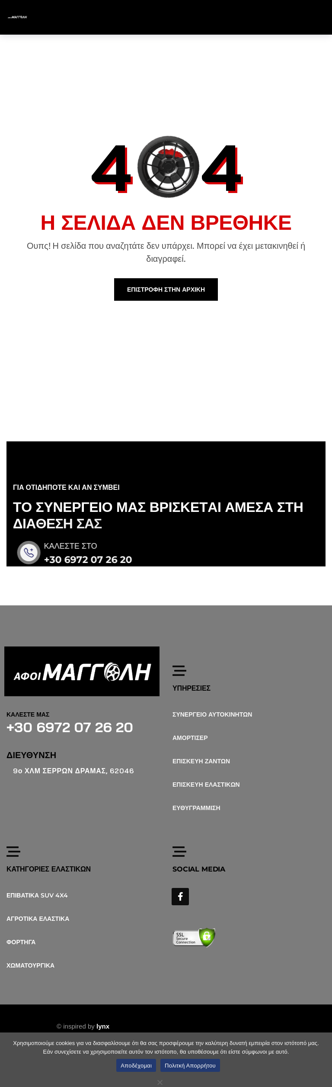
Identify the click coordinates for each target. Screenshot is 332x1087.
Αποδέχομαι (136, 1065)
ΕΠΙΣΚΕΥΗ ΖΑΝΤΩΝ (201, 761)
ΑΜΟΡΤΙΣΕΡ (190, 738)
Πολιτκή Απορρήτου (190, 1065)
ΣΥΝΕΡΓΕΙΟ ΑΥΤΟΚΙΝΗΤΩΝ (212, 714)
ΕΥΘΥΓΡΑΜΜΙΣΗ (196, 808)
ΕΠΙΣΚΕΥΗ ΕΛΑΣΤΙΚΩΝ (206, 784)
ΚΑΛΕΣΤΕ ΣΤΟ (79, 546)
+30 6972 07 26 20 (97, 560)
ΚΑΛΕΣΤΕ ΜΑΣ (27, 714)
